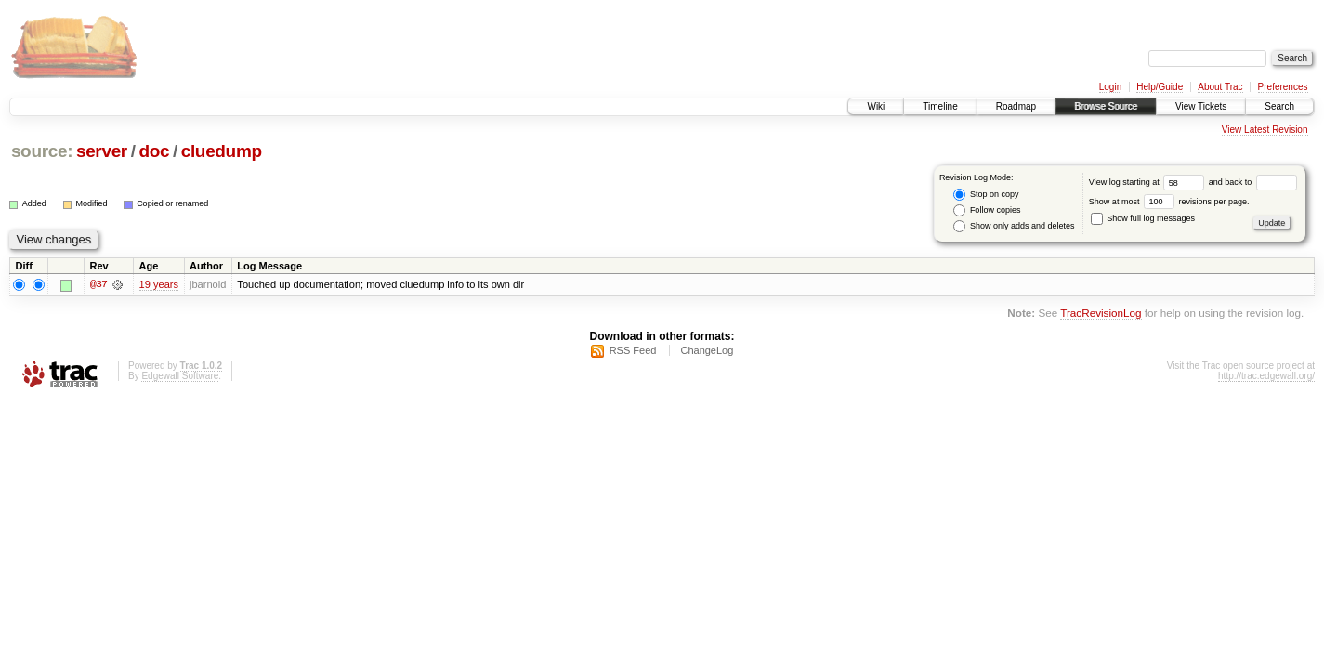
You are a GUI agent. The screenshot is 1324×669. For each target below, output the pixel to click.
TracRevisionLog (1100, 314)
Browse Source (1105, 106)
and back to (1253, 182)
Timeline (940, 106)
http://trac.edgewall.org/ (1266, 376)
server (101, 151)
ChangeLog (706, 350)
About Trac (1220, 87)
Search (1279, 106)
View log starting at (1149, 182)
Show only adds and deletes (1013, 226)
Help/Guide (1159, 87)
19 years (158, 284)
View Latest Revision (1265, 130)
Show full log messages (1143, 218)
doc (153, 151)
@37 (98, 284)
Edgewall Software (179, 376)
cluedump (221, 151)
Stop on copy (985, 195)
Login (1110, 87)
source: (41, 151)
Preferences (1283, 87)
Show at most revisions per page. (1169, 201)
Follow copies (986, 210)
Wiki (876, 106)
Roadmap (1016, 106)
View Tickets (1200, 106)
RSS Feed (633, 350)
